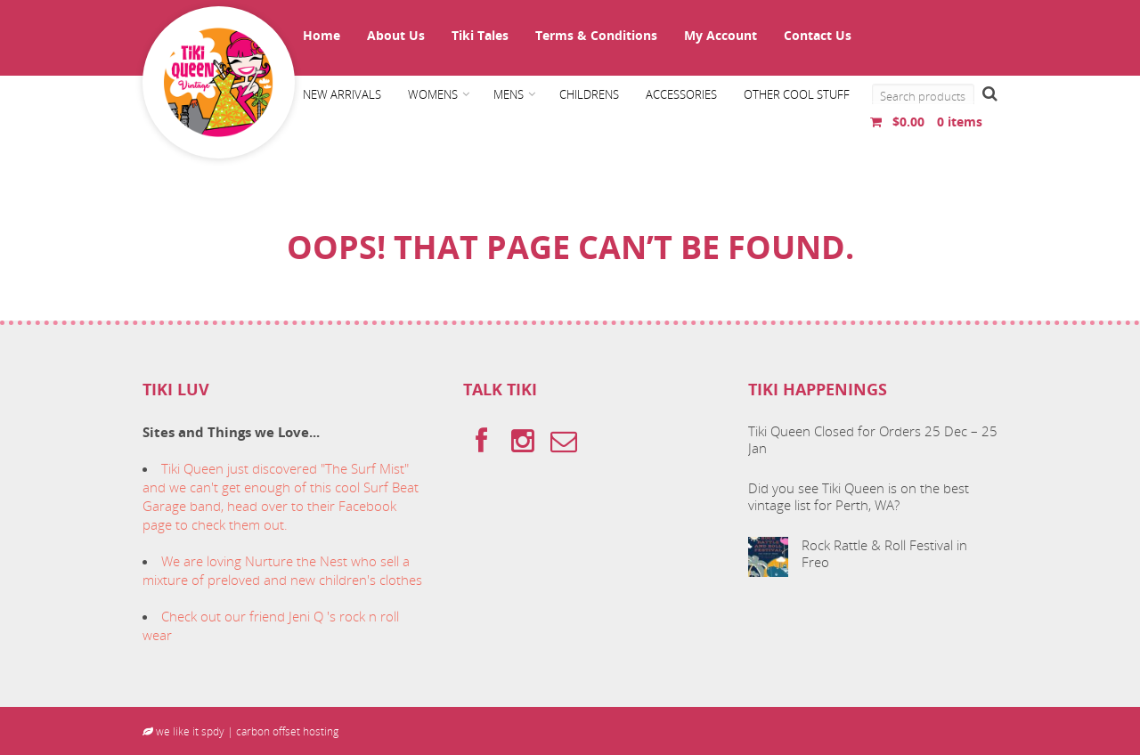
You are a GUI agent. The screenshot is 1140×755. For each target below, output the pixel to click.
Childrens (589, 94)
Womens (433, 94)
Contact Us (817, 35)
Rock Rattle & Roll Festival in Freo (884, 554)
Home (321, 35)
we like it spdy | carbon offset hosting (240, 731)
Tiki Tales (480, 35)
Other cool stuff (797, 94)
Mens (508, 94)
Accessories (681, 94)
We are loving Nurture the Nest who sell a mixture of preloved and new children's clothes (282, 570)
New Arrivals (342, 94)
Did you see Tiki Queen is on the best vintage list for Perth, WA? (858, 497)
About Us (396, 35)
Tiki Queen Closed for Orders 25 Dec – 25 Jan (873, 440)
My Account (720, 35)
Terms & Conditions (596, 35)
